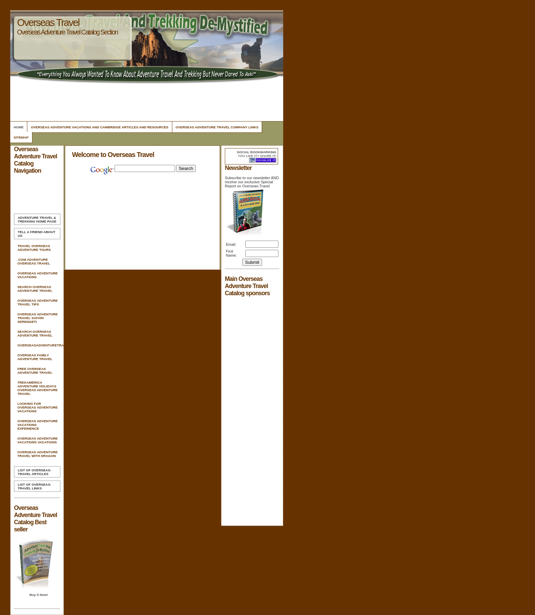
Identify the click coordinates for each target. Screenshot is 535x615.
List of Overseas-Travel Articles (34, 472)
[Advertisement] (145, 100)
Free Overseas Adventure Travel (34, 370)
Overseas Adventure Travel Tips (37, 302)
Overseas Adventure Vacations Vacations (37, 440)
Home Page (37, 219)
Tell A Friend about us (36, 234)
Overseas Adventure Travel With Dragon (37, 454)
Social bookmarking (256, 152)
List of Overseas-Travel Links (34, 486)
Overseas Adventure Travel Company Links (217, 127)
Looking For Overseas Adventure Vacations (37, 407)
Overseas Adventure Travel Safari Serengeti (37, 318)
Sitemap (21, 137)
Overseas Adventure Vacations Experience (37, 424)
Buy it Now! (38, 595)
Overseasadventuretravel (38, 345)
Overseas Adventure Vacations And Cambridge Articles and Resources (99, 127)
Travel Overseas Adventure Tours (34, 248)
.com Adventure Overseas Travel (33, 261)
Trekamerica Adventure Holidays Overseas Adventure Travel (37, 388)
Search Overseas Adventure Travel (34, 288)
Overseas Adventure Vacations (37, 275)
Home (19, 127)
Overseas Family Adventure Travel (34, 357)
